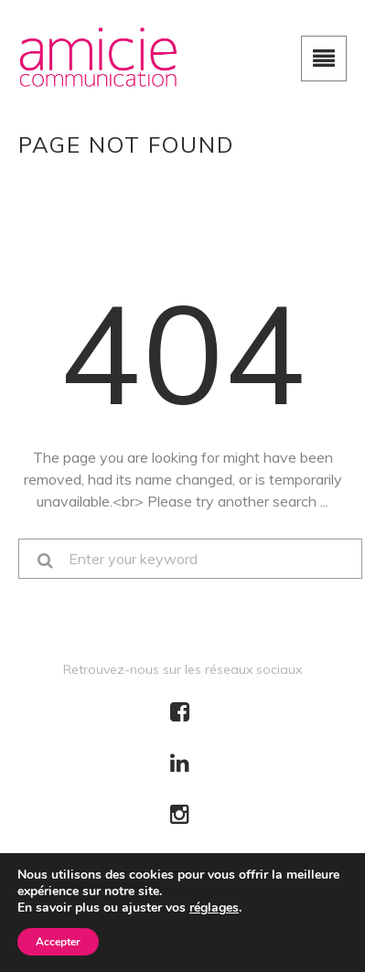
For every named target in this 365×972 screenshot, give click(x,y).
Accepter (58, 942)
